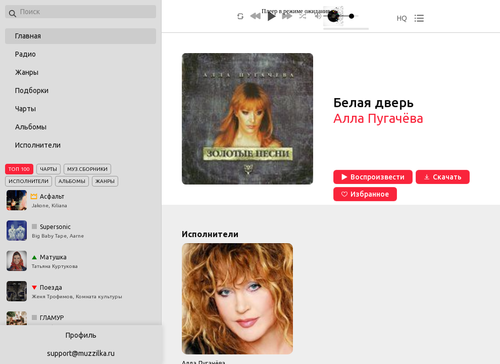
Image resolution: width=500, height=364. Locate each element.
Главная (28, 36)
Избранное (365, 194)
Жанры (26, 72)
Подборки (31, 90)
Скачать (443, 177)
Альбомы (30, 127)
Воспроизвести (373, 177)
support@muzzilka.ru (81, 353)
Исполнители (38, 145)
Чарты (25, 109)
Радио (25, 54)
